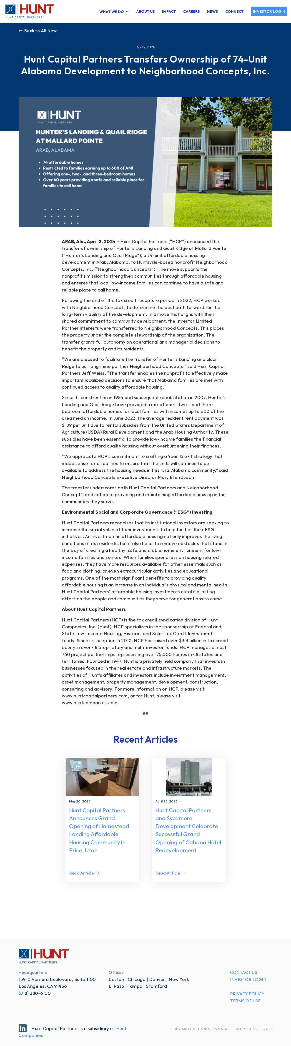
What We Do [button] (111, 11)
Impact (169, 11)
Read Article (84, 873)
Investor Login (269, 11)
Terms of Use (245, 1000)
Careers (191, 11)
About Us (145, 11)
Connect (234, 11)
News (212, 11)
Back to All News (39, 30)
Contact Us (243, 972)
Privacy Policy (247, 993)
